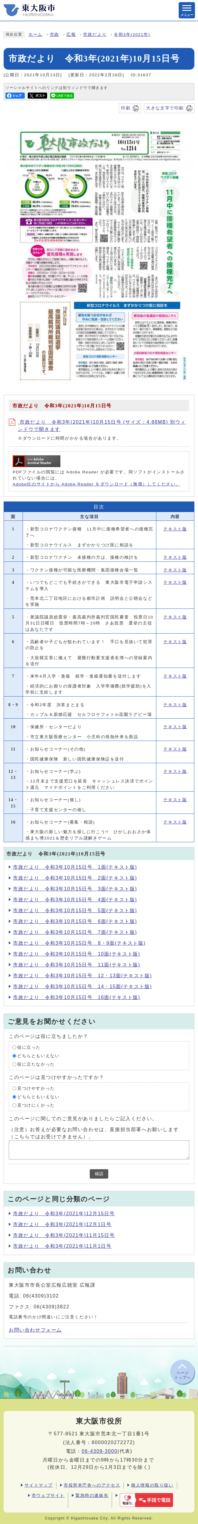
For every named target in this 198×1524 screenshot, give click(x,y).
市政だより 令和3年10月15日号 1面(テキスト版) (75, 867)
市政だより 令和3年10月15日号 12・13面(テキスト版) (82, 975)
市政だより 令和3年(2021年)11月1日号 (62, 1246)
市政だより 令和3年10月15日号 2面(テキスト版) (75, 878)
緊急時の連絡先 (91, 1495)
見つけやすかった (36, 1088)
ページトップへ (182, 1375)
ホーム (35, 34)
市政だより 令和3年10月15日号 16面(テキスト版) (76, 997)
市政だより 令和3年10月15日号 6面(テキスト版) (75, 921)
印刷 (125, 108)
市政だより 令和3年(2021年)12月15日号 (64, 1213)
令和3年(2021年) (132, 34)
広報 (71, 34)
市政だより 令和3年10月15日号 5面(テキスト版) (75, 910)
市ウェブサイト (48, 1495)
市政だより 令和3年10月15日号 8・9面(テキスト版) (79, 943)
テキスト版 (175, 529)
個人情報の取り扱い (152, 1485)
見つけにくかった (36, 1105)
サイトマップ (38, 1485)
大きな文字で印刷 (165, 108)
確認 (99, 1173)
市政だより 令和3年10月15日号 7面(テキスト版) (75, 932)
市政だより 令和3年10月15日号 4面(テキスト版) (75, 899)
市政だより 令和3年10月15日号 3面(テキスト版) (75, 888)
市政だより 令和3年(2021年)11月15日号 (64, 1235)
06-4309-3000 (99, 1451)
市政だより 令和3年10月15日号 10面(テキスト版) (76, 953)
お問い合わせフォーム (35, 1330)
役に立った (29, 1047)
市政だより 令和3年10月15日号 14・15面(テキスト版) (82, 986)
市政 (54, 34)
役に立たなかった (36, 1064)
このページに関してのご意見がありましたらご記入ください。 (83, 1118)
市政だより (95, 34)
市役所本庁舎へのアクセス (92, 1485)
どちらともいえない (38, 1056)
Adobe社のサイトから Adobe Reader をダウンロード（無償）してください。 (96, 484)
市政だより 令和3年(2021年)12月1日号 (62, 1224)
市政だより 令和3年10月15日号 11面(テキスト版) (76, 964)
